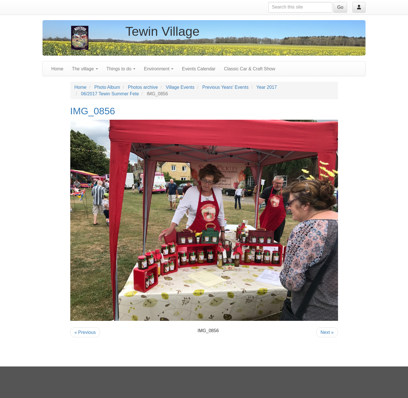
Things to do (121, 68)
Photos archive (143, 87)
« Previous (85, 332)
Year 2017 (266, 87)
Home (57, 68)
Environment (158, 68)
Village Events (180, 87)
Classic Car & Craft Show (249, 68)
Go (340, 7)
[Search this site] (300, 7)
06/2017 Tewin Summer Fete (110, 93)
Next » (326, 332)
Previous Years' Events (225, 87)
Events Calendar (198, 68)
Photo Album (107, 87)
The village (85, 68)
